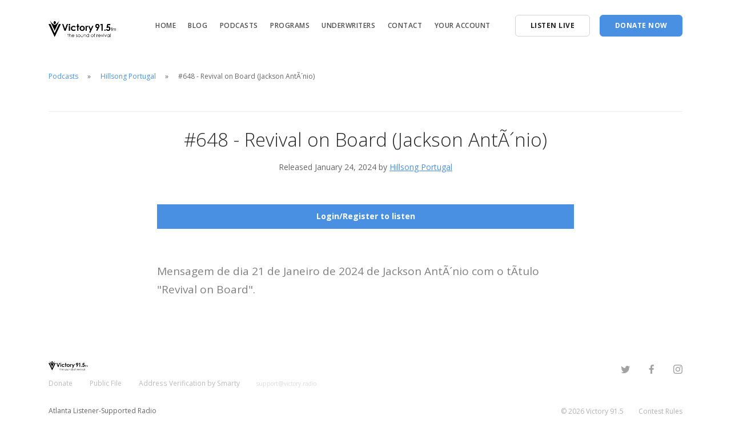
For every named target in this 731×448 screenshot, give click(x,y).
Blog (197, 25)
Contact (405, 25)
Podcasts (239, 25)
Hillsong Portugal (128, 76)
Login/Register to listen (365, 216)
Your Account (463, 25)
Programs (290, 25)
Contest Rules (660, 410)
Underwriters (348, 25)
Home (165, 25)
